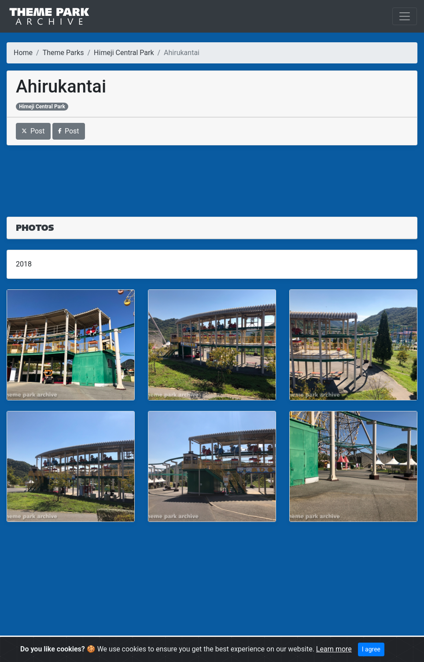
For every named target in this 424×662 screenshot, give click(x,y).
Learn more (334, 649)
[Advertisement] (212, 176)
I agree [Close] (371, 649)
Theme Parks (63, 52)
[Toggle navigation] (404, 16)
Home (23, 52)
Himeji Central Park (124, 52)
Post (33, 131)
